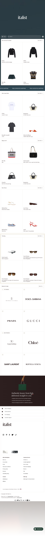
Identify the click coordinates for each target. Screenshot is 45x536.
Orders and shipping (27, 466)
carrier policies (19, 497)
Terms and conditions (7, 466)
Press (4, 464)
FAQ (24, 471)
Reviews (4, 471)
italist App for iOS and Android (28, 479)
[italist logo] (22, 18)
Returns (24, 469)
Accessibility (25, 473)
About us (4, 459)
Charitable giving (6, 473)
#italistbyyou (5, 479)
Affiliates (4, 481)
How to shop (25, 464)
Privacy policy (5, 469)
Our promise (5, 462)
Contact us (25, 459)
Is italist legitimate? (26, 462)
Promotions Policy (10, 496)
